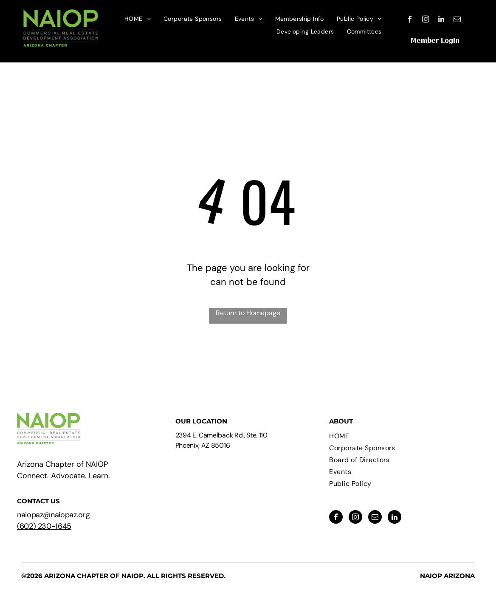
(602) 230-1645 (44, 526)
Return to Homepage (248, 312)
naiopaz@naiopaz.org (53, 515)
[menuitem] (137, 18)
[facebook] (410, 20)
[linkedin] (441, 20)
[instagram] (425, 20)
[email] (457, 20)
